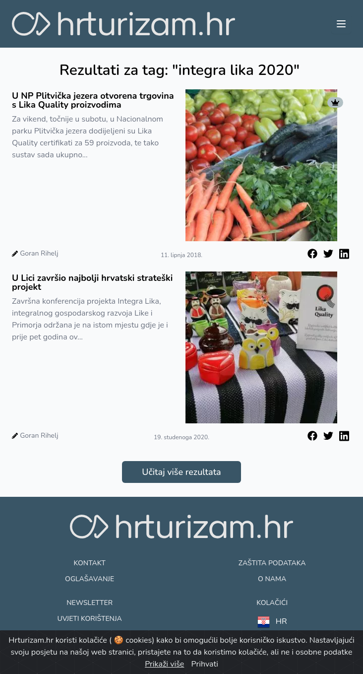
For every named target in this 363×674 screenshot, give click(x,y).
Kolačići (272, 602)
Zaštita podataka (272, 563)
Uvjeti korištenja (89, 618)
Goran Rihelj (39, 253)
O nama (272, 579)
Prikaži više (164, 664)
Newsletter (89, 602)
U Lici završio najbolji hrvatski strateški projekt (92, 282)
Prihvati (204, 664)
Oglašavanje (89, 579)
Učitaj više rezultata (181, 472)
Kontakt (90, 563)
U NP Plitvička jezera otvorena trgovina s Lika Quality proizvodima (93, 100)
